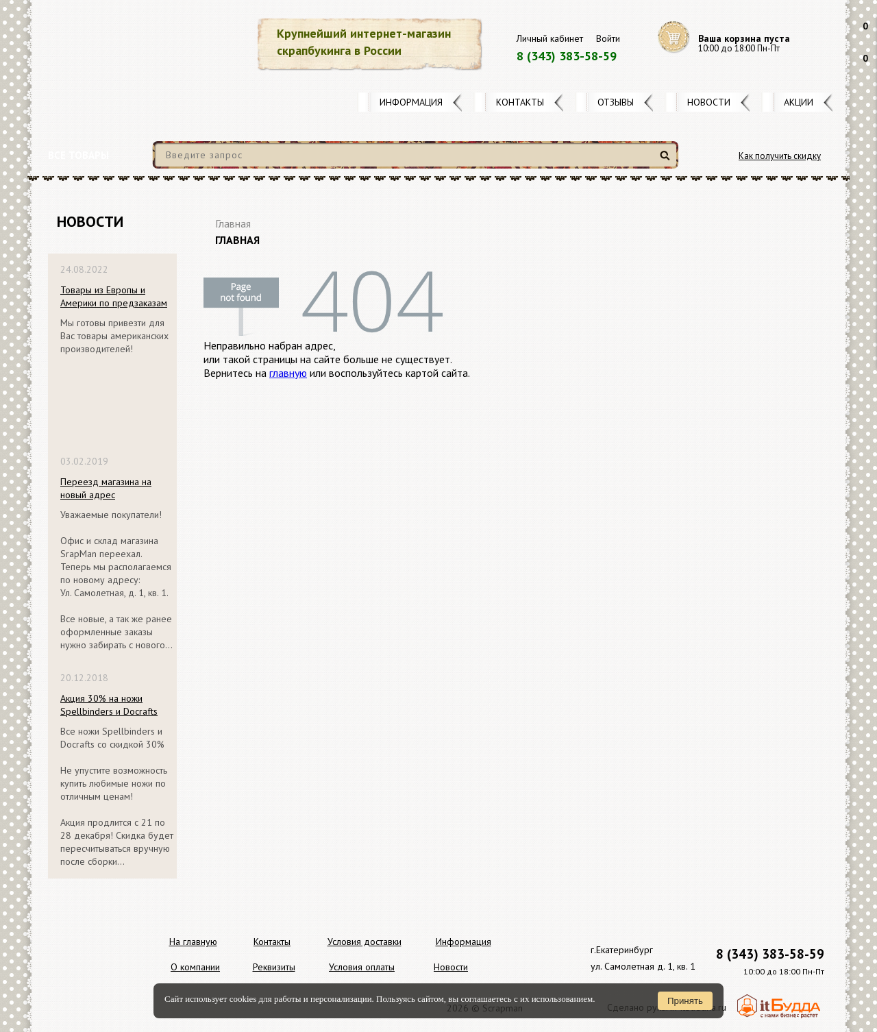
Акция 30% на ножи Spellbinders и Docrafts (109, 704)
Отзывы (615, 102)
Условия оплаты (362, 967)
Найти (667, 160)
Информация (411, 102)
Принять (685, 1001)
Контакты (520, 102)
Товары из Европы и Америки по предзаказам (113, 296)
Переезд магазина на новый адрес (105, 488)
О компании (195, 967)
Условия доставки (365, 941)
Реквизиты (274, 967)
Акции (798, 102)
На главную (193, 941)
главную (288, 373)
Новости (708, 102)
